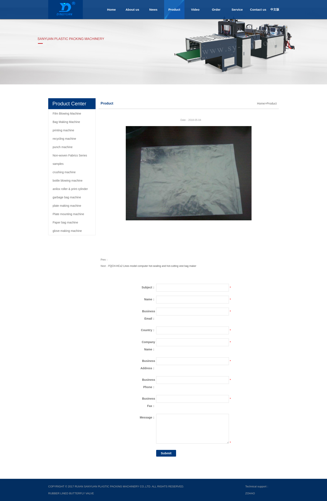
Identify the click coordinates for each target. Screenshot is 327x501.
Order (216, 9)
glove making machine (67, 230)
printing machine (63, 130)
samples (58, 163)
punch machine (63, 147)
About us (132, 9)
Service (237, 9)
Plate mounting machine (68, 214)
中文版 (274, 9)
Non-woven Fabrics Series (70, 155)
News (153, 9)
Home (111, 9)
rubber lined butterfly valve (71, 493)
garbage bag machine (67, 197)
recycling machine (64, 138)
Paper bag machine (65, 222)
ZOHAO (250, 493)
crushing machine (64, 172)
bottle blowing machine (67, 180)
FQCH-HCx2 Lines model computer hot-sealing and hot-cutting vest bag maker (152, 266)
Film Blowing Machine (67, 113)
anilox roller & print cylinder (70, 189)
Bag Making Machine (66, 122)
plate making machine (67, 205)
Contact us (258, 9)
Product (174, 9)
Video (195, 9)
